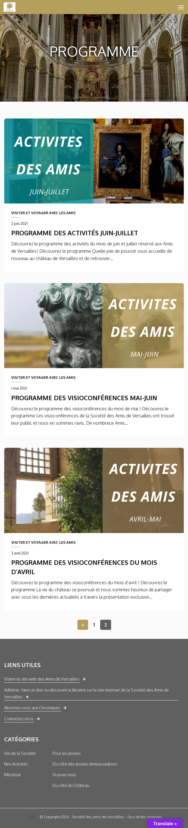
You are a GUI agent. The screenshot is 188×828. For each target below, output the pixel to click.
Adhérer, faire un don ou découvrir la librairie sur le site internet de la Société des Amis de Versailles (86, 693)
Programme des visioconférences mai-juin (84, 398)
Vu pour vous (64, 774)
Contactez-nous (19, 718)
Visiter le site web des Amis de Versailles (41, 679)
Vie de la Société (20, 753)
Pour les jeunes (66, 753)
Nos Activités (16, 764)
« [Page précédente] (83, 625)
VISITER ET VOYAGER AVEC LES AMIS (43, 213)
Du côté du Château (70, 785)
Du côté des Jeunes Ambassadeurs (84, 764)
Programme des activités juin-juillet (74, 233)
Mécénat (12, 774)
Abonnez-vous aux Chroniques (32, 707)
